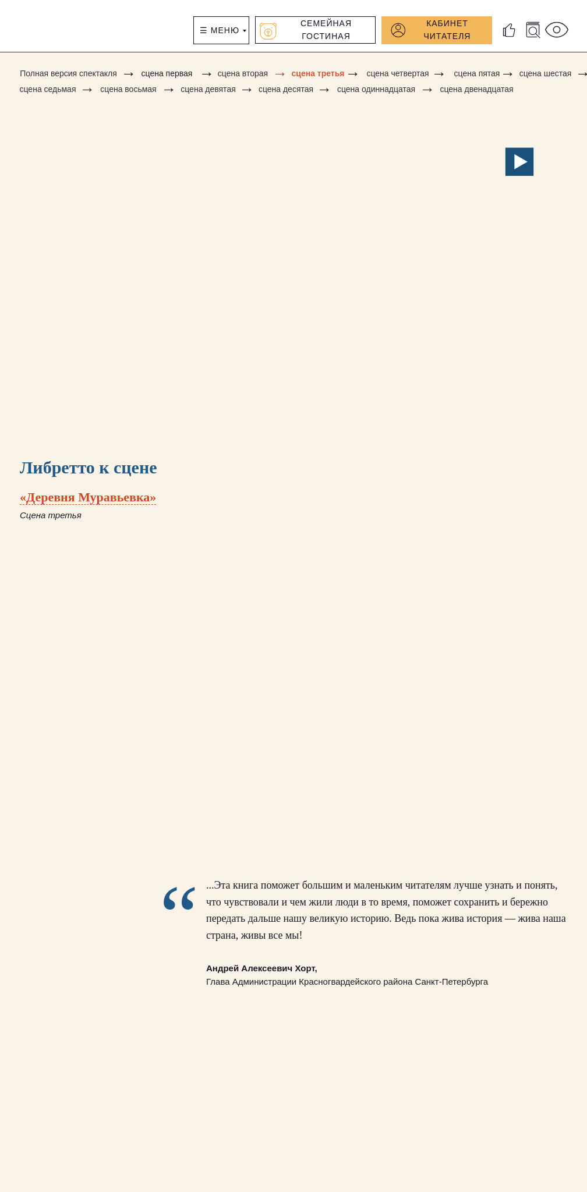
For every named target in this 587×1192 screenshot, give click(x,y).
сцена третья (318, 73)
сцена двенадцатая (476, 89)
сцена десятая (286, 89)
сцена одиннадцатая (376, 89)
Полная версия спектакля (68, 73)
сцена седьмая (48, 89)
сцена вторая (243, 73)
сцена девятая (208, 89)
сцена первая (167, 73)
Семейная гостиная (326, 30)
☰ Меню (219, 30)
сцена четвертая (397, 73)
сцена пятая (477, 73)
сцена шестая (545, 73)
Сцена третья (51, 515)
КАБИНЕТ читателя (447, 30)
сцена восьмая (128, 89)
